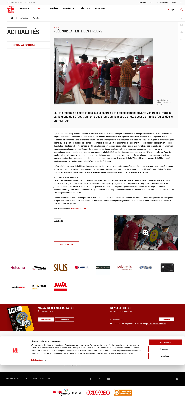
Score (66, 360)
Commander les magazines (75, 342)
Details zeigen (37, 399)
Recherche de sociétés (73, 337)
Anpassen (165, 389)
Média (174, 2)
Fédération (143, 2)
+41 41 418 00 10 (169, 354)
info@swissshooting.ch (132, 354)
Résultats (82, 9)
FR (181, 2)
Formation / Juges (15, 346)
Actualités (39, 9)
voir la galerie (66, 244)
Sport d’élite (12, 337)
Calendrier (97, 9)
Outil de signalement (72, 365)
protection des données (156, 323)
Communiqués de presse (74, 346)
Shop (152, 2)
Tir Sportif (24, 9)
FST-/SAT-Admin (71, 356)
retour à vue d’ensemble (23, 45)
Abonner (166, 319)
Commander (46, 319)
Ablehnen (165, 395)
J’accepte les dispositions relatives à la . (140, 323)
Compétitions (67, 9)
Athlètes (52, 9)
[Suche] (181, 9)
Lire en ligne (66, 319)
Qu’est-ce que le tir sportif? (18, 351)
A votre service (162, 2)
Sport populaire (13, 342)
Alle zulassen (165, 382)
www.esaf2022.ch (78, 209)
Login (171, 10)
